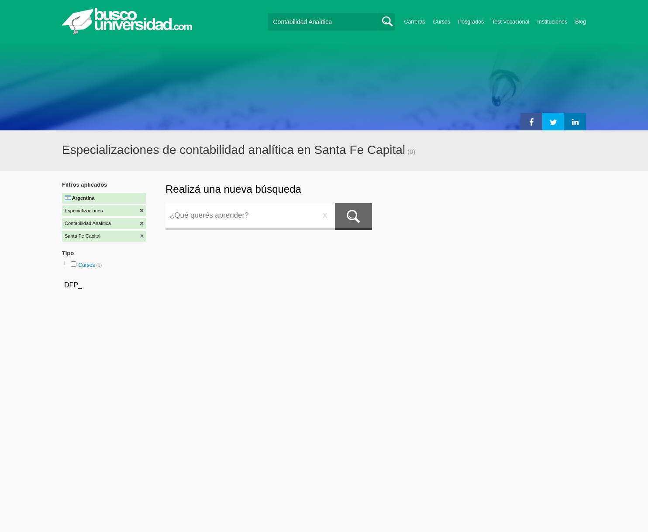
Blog (580, 21)
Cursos (441, 21)
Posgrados (471, 21)
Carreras (414, 21)
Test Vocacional (510, 21)
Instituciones (552, 21)
